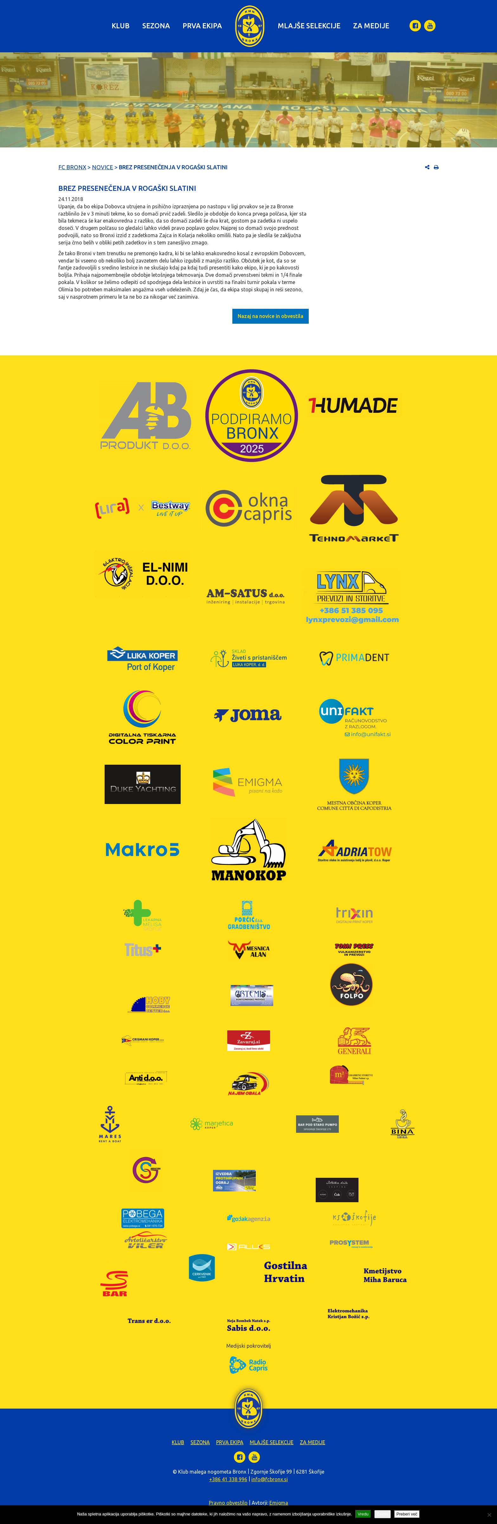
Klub (121, 25)
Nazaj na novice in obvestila (270, 316)
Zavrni (382, 1514)
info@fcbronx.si (269, 1479)
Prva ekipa (202, 25)
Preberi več (407, 1514)
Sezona (156, 25)
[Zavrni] (489, 1515)
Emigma (278, 1503)
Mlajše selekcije (309, 25)
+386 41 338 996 (228, 1479)
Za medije (371, 25)
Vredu (363, 1514)
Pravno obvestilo (228, 1503)
